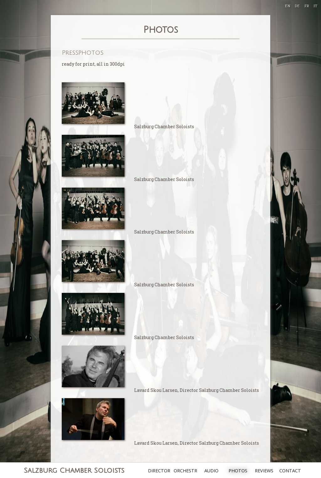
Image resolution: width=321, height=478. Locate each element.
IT (315, 5)
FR (306, 5)
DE (297, 5)
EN (287, 5)
